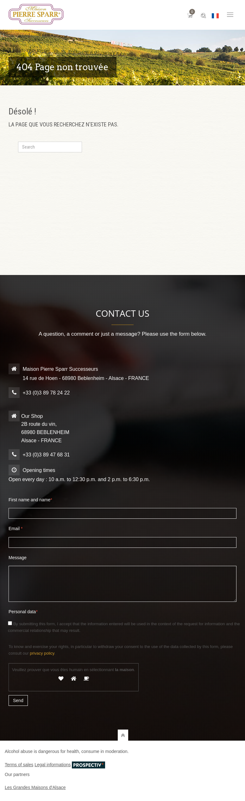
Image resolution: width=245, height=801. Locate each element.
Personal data (23, 611)
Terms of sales (19, 764)
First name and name (30, 499)
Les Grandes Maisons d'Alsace (35, 787)
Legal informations (53, 764)
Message (18, 557)
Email (15, 528)
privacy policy (42, 653)
